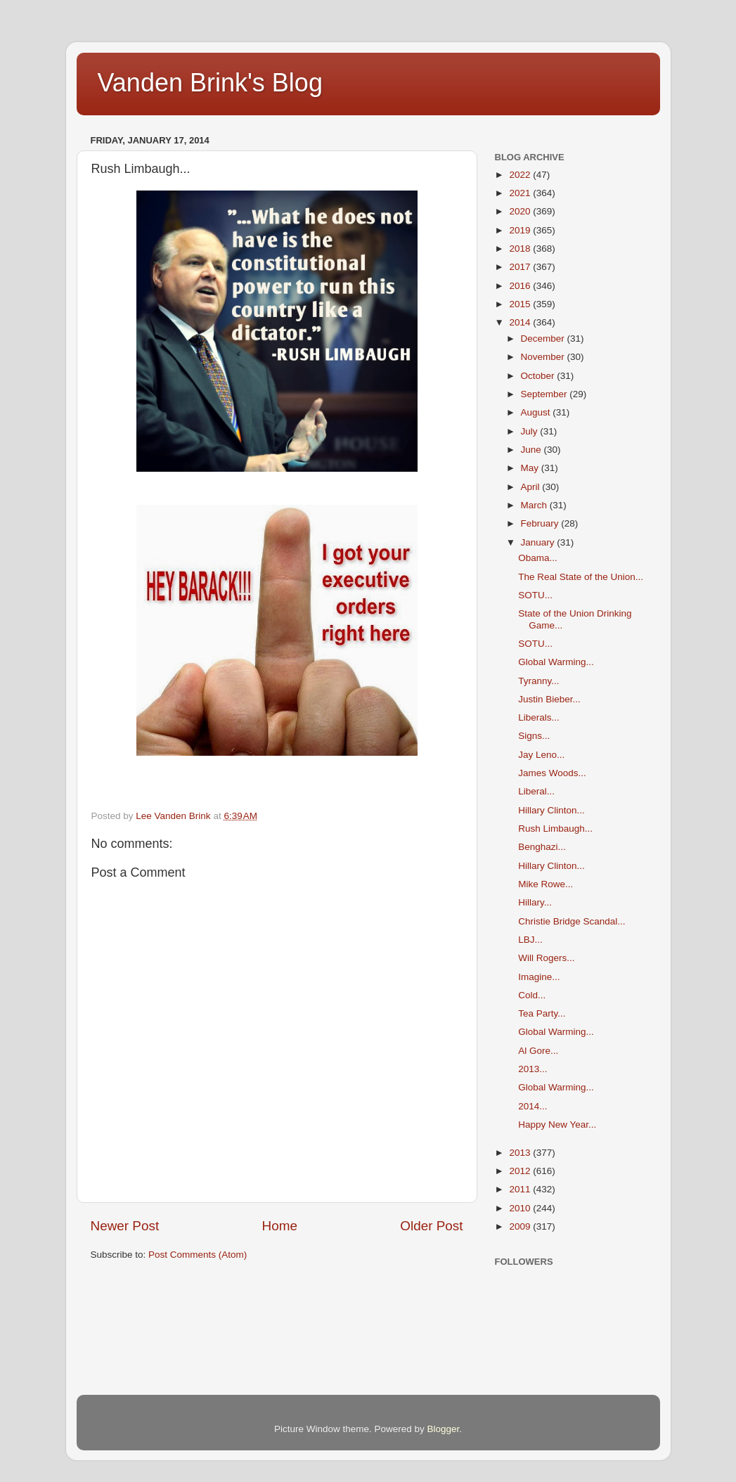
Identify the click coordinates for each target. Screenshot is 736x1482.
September (545, 394)
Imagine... (539, 977)
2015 (521, 304)
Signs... (534, 735)
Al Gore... (538, 1050)
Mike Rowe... (545, 884)
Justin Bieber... (549, 699)
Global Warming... (556, 662)
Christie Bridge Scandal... (571, 921)
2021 (521, 193)
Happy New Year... (557, 1124)
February (541, 523)
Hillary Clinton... (551, 810)
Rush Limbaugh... (555, 828)
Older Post (431, 1225)
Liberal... (536, 791)
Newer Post (125, 1225)
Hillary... (535, 902)
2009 (521, 1226)
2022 (521, 174)
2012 (521, 1171)
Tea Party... (541, 1013)
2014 (521, 322)
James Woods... (552, 773)
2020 (521, 211)
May (531, 468)
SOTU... (535, 595)
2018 (521, 248)
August (537, 412)
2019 (521, 230)
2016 (521, 286)
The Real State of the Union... (580, 577)
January (539, 542)
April (532, 487)
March (535, 505)
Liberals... (539, 717)
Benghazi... (542, 847)
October (539, 375)
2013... (532, 1069)
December (544, 338)
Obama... (537, 558)
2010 (521, 1208)
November (544, 357)
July (531, 431)
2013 (521, 1152)
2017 (521, 267)
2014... (532, 1106)
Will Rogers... (546, 958)
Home (279, 1225)
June (532, 449)
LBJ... (530, 939)
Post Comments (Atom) (197, 1254)
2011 (521, 1189)
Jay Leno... (541, 754)
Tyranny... (538, 681)
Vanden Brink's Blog (210, 82)
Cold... (531, 995)
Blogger (443, 1429)
